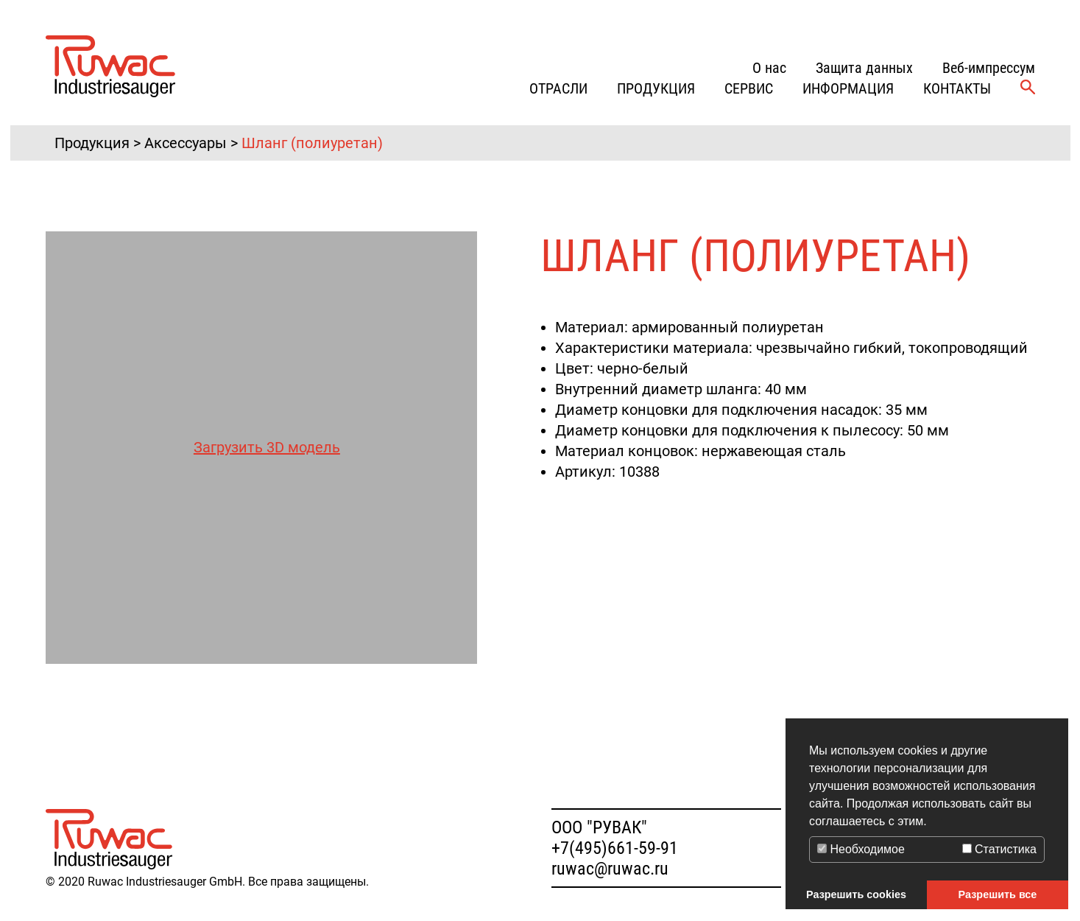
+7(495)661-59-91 (614, 848)
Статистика (999, 849)
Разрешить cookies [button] (856, 894)
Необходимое (861, 849)
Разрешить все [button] (998, 894)
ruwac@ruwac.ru (609, 868)
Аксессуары (185, 143)
